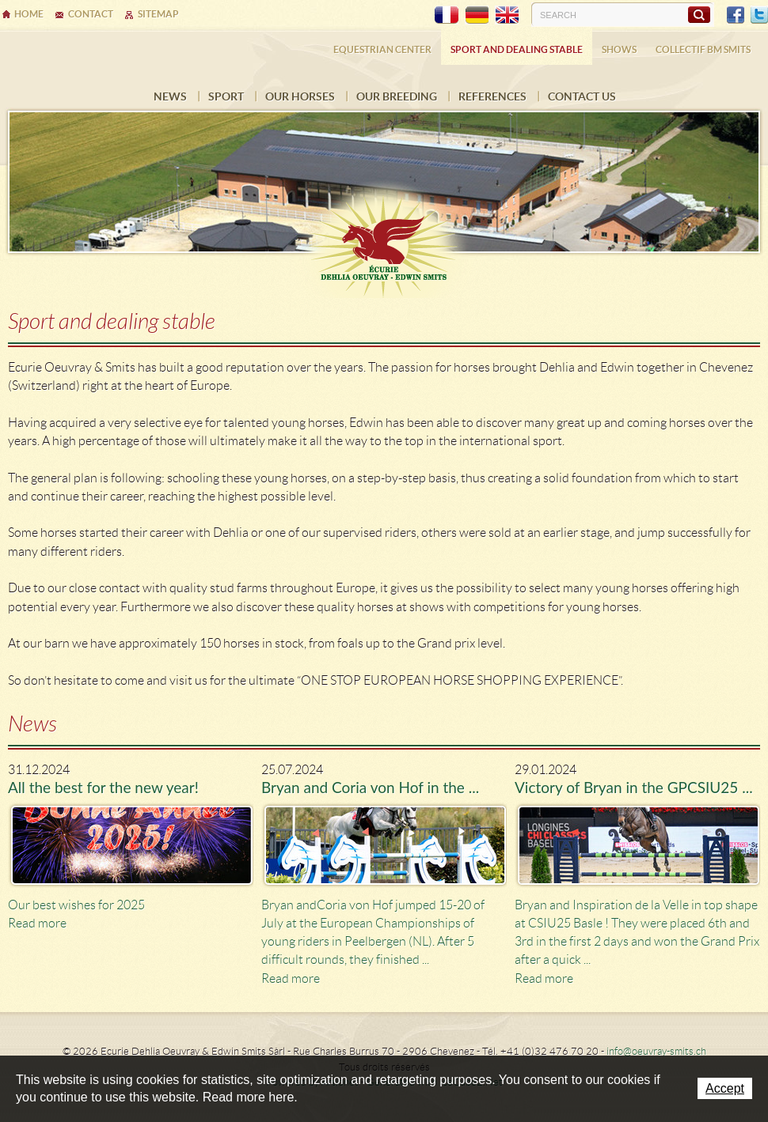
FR (446, 15)
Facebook (735, 15)
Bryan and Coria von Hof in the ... (370, 787)
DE (477, 15)
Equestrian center (382, 49)
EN (507, 15)
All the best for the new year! (103, 787)
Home (29, 14)
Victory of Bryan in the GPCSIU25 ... (634, 787)
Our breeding (396, 96)
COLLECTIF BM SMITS (703, 49)
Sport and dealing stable (517, 49)
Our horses (300, 96)
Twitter (759, 15)
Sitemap (158, 14)
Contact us (582, 96)
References (492, 96)
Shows (619, 49)
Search (698, 14)
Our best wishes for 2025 (76, 905)
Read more (37, 923)
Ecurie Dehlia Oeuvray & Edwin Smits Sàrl (384, 238)
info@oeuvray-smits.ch (656, 1051)
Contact (90, 14)
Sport (226, 96)
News (170, 96)
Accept (724, 1088)
